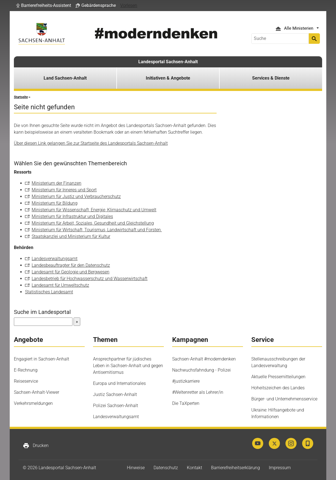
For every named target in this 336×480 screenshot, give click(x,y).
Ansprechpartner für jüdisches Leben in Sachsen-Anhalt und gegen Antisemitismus (128, 365)
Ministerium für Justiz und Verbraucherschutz (76, 196)
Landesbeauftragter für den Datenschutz (71, 265)
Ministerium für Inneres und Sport (64, 189)
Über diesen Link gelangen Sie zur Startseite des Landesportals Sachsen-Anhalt (91, 143)
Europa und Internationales (119, 383)
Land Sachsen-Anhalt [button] (65, 78)
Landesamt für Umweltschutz (60, 285)
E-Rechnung (25, 370)
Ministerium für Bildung (54, 203)
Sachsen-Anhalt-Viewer (36, 392)
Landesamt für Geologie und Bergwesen (70, 272)
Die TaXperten (185, 403)
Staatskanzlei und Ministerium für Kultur (71, 236)
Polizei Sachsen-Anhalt (115, 405)
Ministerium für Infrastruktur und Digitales (72, 216)
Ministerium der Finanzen (56, 183)
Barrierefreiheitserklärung (235, 467)
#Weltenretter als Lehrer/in (197, 392)
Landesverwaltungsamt (54, 258)
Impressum (280, 467)
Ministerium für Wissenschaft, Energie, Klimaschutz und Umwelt (94, 209)
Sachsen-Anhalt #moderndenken (204, 359)
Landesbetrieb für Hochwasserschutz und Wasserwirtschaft (89, 278)
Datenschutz (166, 467)
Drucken (36, 445)
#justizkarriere (186, 381)
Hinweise (136, 467)
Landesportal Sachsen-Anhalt (168, 61)
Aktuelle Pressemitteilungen (278, 376)
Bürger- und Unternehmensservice (284, 399)
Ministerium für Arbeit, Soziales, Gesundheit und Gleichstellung (93, 223)
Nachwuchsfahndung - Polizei (201, 370)
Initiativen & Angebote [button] (168, 78)
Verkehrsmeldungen (33, 403)
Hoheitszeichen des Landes (278, 387)
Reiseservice (26, 381)
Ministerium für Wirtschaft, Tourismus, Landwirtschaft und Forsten (97, 229)
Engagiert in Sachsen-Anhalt (41, 359)
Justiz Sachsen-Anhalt (115, 394)
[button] (43, 5)
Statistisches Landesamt (49, 291)
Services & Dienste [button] (271, 78)
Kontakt (194, 467)
